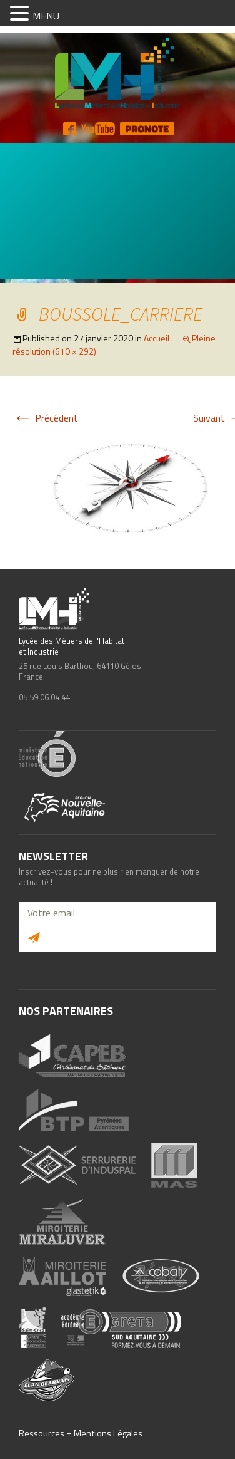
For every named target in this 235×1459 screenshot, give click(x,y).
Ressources (41, 1433)
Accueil (156, 338)
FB (69, 128)
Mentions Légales (108, 1433)
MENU (45, 15)
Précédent (45, 417)
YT (98, 128)
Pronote (147, 128)
